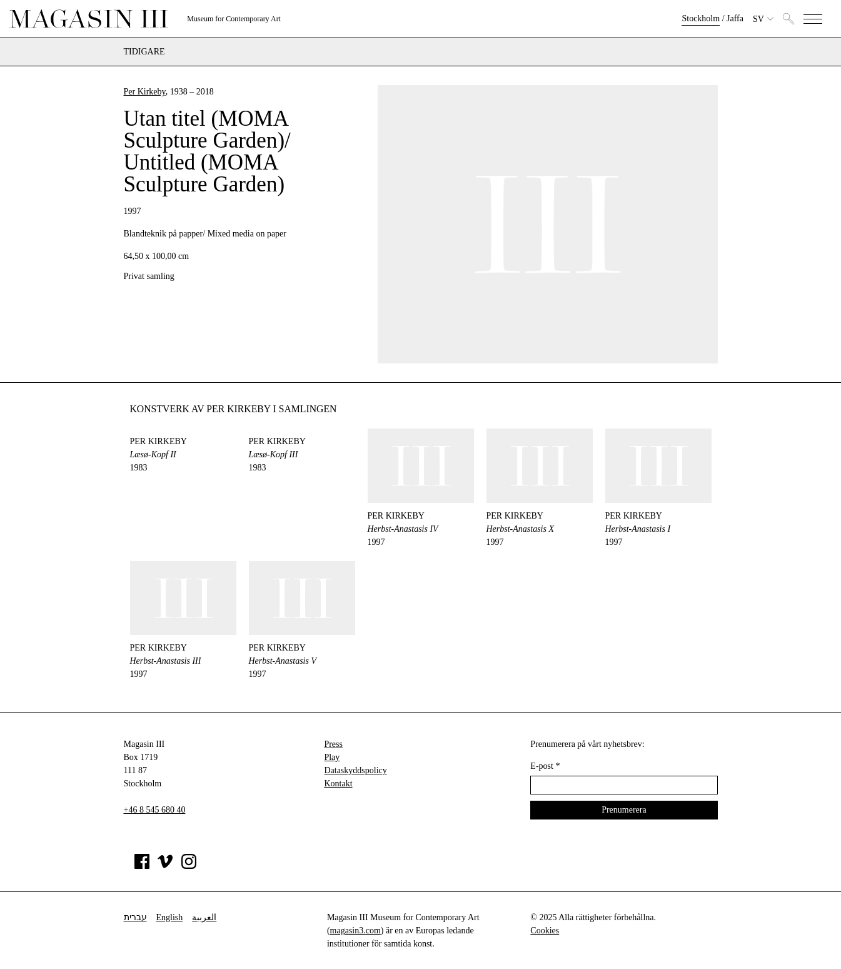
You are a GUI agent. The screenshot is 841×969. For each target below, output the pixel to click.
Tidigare (144, 52)
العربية (204, 917)
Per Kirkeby (145, 91)
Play (332, 757)
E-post (545, 766)
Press (333, 744)
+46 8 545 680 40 (155, 809)
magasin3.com (355, 930)
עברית (135, 917)
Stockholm (701, 18)
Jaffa (735, 18)
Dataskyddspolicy (355, 770)
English (169, 917)
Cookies (544, 930)
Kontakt (338, 783)
